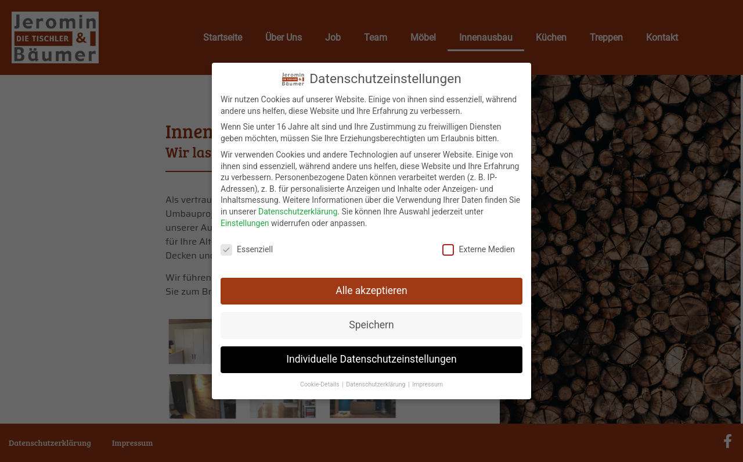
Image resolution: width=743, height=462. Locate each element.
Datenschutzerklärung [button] (376, 382)
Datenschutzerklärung (297, 209)
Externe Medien (478, 247)
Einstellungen (245, 220)
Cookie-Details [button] (320, 382)
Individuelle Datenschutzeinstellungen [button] (371, 357)
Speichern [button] (371, 323)
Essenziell (247, 247)
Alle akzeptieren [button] (371, 289)
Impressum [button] (427, 382)
